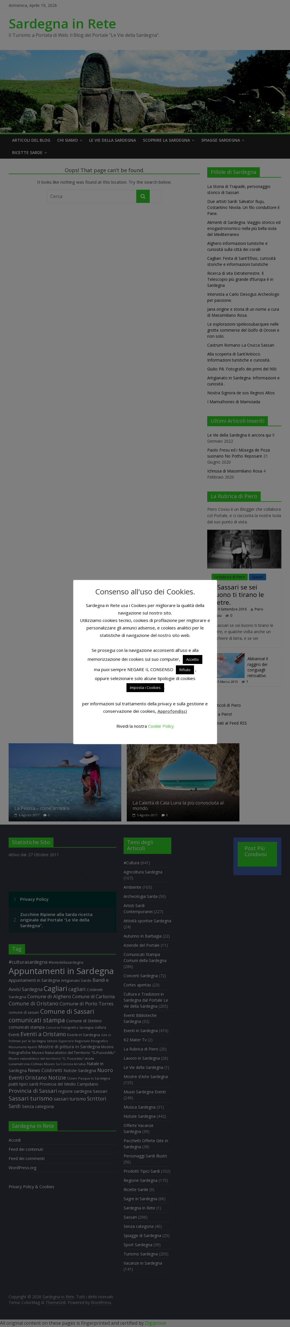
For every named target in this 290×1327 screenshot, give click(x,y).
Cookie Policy (161, 726)
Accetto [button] (192, 659)
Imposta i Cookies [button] (145, 687)
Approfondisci (172, 711)
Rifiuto (185, 669)
